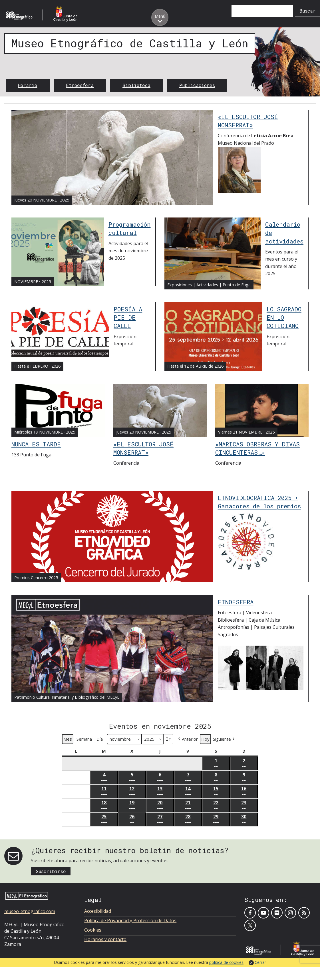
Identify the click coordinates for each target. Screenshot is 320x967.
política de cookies (226, 962)
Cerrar (260, 962)
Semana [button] (84, 739)
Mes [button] (67, 739)
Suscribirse (51, 871)
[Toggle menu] (159, 17)
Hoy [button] (205, 739)
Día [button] (99, 739)
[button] (187, 739)
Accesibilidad (97, 911)
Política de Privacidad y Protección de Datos (130, 920)
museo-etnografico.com (29, 911)
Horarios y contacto (105, 939)
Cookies (92, 930)
